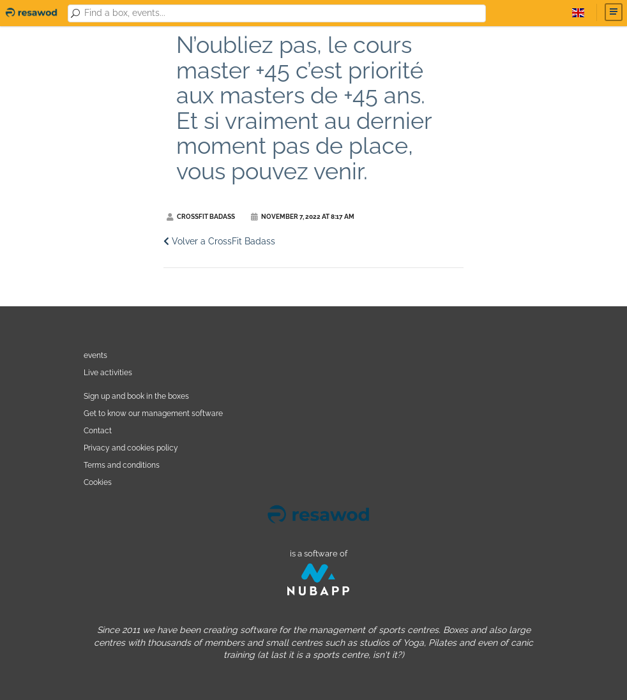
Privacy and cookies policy (131, 447)
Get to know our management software (153, 413)
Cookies (98, 482)
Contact (98, 430)
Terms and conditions (122, 465)
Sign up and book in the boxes (136, 396)
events (95, 355)
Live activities (108, 372)
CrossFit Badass (201, 216)
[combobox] (282, 13)
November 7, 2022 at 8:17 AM (302, 216)
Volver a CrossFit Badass (219, 241)
